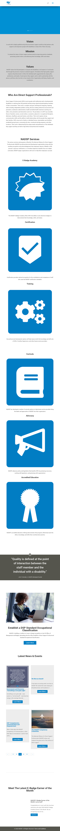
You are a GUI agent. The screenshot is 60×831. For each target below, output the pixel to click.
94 (23, 754)
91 (13, 754)
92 (16, 754)
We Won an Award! (37, 679)
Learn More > (17, 702)
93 (20, 754)
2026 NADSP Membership (34, 18)
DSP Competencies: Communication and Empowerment (13, 724)
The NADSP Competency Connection (39, 730)
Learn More (46, 26)
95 (27, 754)
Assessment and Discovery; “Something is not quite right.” (16, 689)
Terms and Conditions (40, 828)
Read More (34, 814)
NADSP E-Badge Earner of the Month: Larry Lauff (40, 801)
